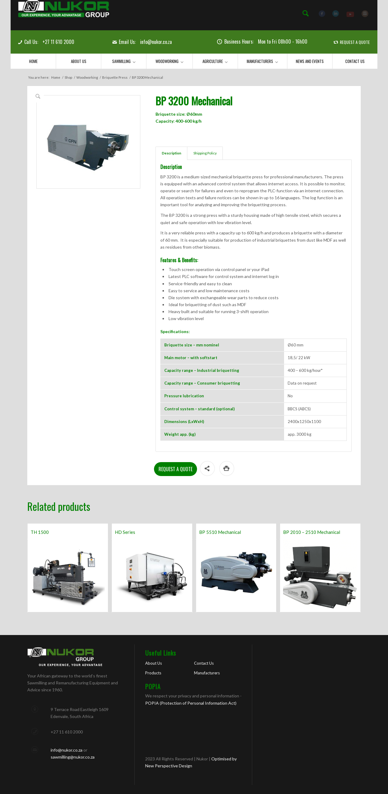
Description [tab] (171, 153)
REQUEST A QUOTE (355, 42)
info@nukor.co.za (156, 41)
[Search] (305, 14)
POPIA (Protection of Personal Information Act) (190, 703)
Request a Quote (175, 469)
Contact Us (204, 663)
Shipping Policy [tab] (205, 153)
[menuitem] (305, 14)
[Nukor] (63, 15)
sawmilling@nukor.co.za (73, 756)
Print (226, 468)
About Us (153, 663)
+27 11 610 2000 (58, 41)
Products (153, 672)
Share (207, 468)
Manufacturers (207, 672)
